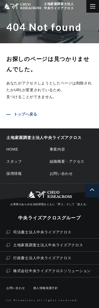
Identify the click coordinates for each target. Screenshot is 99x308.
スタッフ (14, 161)
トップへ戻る (25, 114)
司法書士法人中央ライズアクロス (39, 232)
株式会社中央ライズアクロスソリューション (48, 271)
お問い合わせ (61, 173)
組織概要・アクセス (67, 161)
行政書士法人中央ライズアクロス (39, 258)
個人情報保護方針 (45, 288)
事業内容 (57, 149)
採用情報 (14, 173)
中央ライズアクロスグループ (49, 217)
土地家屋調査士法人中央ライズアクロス (44, 245)
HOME (12, 149)
